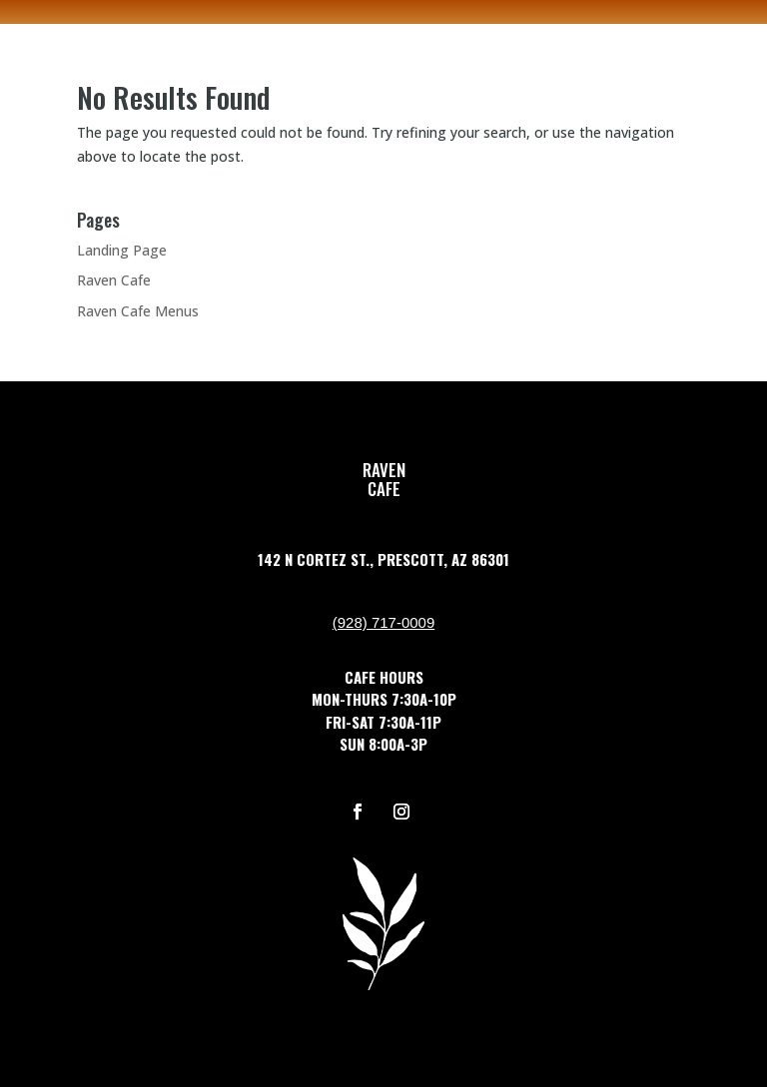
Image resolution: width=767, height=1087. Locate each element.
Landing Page (122, 250)
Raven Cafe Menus (138, 310)
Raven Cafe (114, 280)
